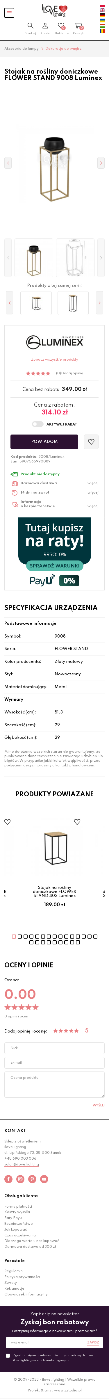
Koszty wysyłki (17, 1212)
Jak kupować (15, 1229)
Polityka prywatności (22, 1277)
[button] (8, 257)
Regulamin (13, 1271)
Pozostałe (14, 1261)
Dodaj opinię (72, 373)
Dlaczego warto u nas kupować (31, 1241)
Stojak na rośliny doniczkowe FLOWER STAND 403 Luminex (54, 892)
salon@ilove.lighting (21, 1164)
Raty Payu (13, 1218)
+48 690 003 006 (20, 1159)
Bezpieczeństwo (18, 1224)
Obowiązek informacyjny (26, 1294)
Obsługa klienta (21, 1196)
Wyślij (99, 1105)
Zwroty (10, 1283)
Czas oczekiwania (20, 1235)
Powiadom (44, 442)
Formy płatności (18, 1206)
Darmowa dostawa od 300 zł (30, 1247)
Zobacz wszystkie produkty (54, 360)
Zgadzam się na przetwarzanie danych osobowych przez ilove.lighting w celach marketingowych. (53, 1357)
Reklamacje (14, 1289)
